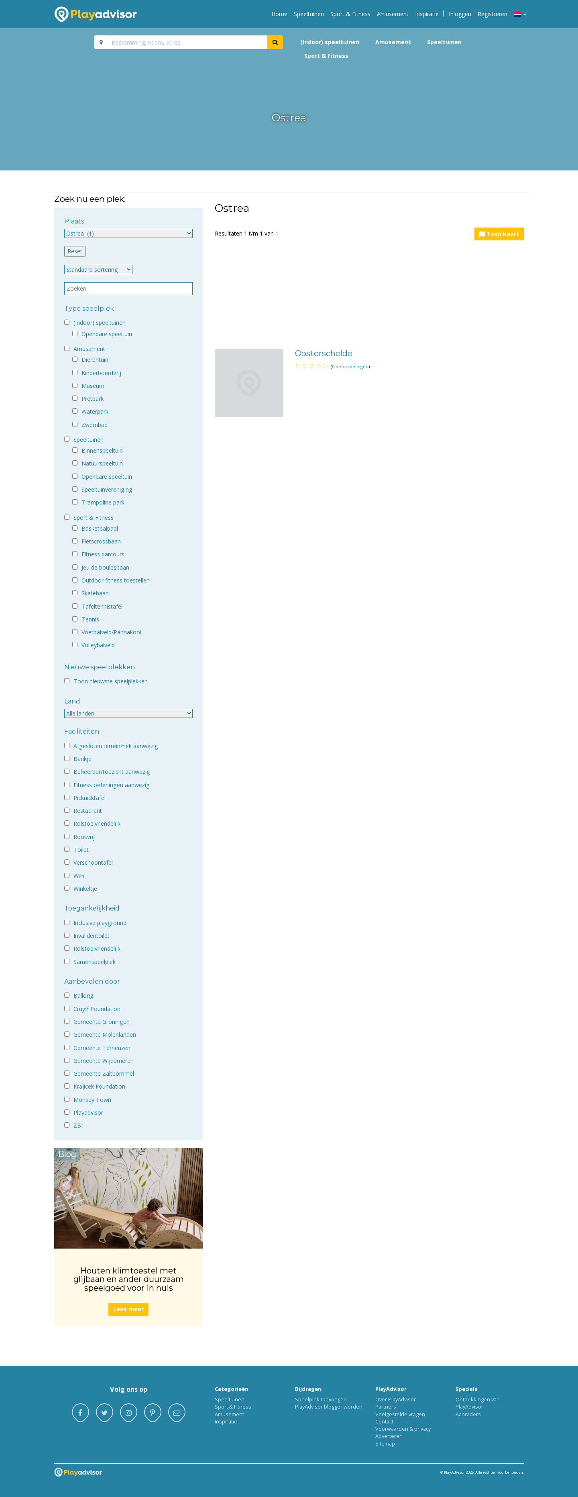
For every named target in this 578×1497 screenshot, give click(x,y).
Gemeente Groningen (101, 1021)
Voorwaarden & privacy (403, 1428)
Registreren (492, 14)
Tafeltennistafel (101, 606)
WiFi (78, 876)
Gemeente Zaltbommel (103, 1073)
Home (279, 14)
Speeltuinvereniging (106, 489)
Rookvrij (84, 837)
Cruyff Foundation (96, 1009)
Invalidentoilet (91, 935)
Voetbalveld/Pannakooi (111, 632)
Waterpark (94, 411)
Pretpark (92, 398)
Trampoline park (102, 502)
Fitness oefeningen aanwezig (111, 785)
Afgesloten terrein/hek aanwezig (115, 746)
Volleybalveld (98, 645)
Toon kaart (499, 234)
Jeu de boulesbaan (105, 567)
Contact (384, 1421)
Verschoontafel (93, 862)
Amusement (393, 14)
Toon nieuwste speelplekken (110, 681)
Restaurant (87, 810)
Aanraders (468, 1414)
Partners (385, 1406)
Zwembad (94, 425)
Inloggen (460, 14)
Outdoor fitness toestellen (115, 580)
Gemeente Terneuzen (101, 1048)
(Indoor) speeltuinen (329, 42)
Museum (92, 386)
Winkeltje (85, 888)
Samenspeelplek (94, 962)
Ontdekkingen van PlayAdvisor (478, 1403)
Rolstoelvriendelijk (96, 823)
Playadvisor (88, 1112)
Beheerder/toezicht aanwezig (111, 771)
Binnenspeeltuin (102, 450)
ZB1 (78, 1125)
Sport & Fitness (350, 14)
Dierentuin (94, 359)
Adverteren (389, 1436)
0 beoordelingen (350, 366)
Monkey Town (92, 1099)
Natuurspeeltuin (102, 463)
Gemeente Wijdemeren (103, 1060)
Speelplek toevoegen (321, 1399)
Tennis (90, 619)
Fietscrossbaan (101, 541)
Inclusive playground (99, 923)
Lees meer (128, 1309)
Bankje (82, 759)
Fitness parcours (102, 554)
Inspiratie (427, 14)
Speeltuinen (309, 14)
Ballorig (83, 995)
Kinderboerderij (101, 373)
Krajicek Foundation (99, 1086)
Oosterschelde (323, 353)
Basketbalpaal (99, 528)
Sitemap (385, 1443)
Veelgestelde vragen (400, 1414)
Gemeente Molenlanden (104, 1034)
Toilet (81, 849)
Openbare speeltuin (106, 334)
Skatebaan (95, 593)
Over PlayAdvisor (395, 1399)
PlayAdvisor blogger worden (328, 1406)
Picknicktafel (89, 798)
